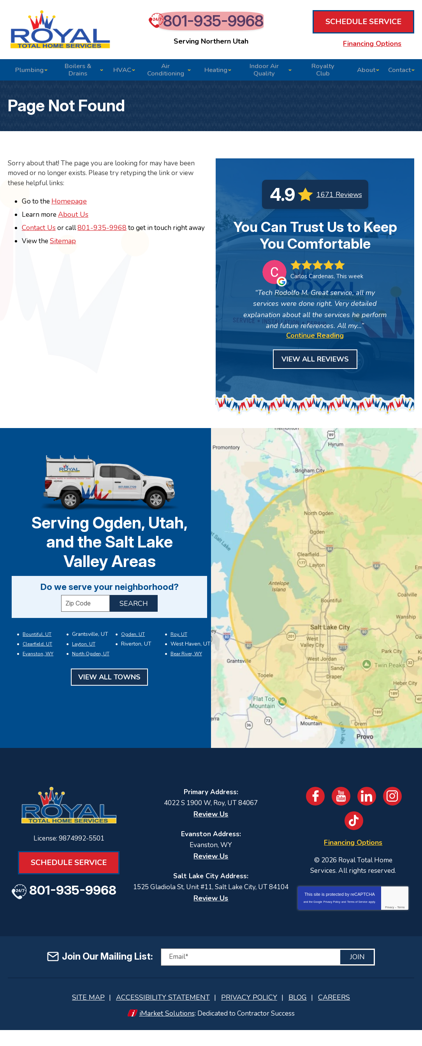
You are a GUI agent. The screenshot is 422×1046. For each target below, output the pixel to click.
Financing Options (363, 44)
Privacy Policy (332, 910)
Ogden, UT (132, 645)
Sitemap (65, 257)
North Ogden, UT (90, 663)
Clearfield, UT (37, 654)
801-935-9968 (214, 27)
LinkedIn (367, 802)
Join (357, 974)
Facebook (314, 802)
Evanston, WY (37, 663)
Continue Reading (315, 341)
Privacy (389, 915)
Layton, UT (83, 654)
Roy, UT (178, 645)
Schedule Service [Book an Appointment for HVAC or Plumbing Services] (363, 26)
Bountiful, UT (36, 645)
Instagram (394, 802)
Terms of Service (357, 910)
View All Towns (109, 685)
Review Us (210, 820)
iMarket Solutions (164, 1029)
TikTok (354, 827)
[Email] (268, 974)
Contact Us (39, 234)
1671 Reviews (339, 200)
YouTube (341, 802)
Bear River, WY (186, 663)
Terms (400, 915)
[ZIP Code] (85, 614)
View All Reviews (315, 365)
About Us (75, 221)
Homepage (70, 207)
